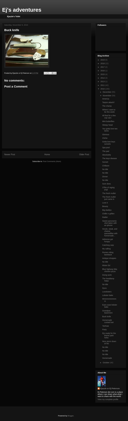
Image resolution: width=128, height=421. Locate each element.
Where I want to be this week (108, 111)
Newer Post (9, 154)
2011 (103, 85)
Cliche (104, 138)
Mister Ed (106, 265)
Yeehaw (105, 326)
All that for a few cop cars (109, 116)
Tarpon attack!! (108, 102)
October (106, 363)
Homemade (107, 358)
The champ (107, 106)
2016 (103, 71)
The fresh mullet (109, 193)
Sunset (105, 162)
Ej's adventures (21, 10)
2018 (103, 63)
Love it (105, 203)
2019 (103, 60)
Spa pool (106, 147)
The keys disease (109, 158)
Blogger (70, 416)
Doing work (107, 275)
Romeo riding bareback (107, 253)
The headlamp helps (108, 279)
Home (47, 154)
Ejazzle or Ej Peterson (110, 388)
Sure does (106, 184)
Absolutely (106, 155)
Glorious (105, 134)
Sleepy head (107, 125)
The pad (105, 151)
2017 (103, 67)
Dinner (105, 177)
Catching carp (108, 245)
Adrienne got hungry (107, 240)
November (107, 96)
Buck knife (11, 30)
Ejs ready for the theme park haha (109, 335)
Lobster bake (107, 295)
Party (104, 329)
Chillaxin (105, 166)
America (105, 99)
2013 (103, 81)
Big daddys (106, 210)
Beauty (105, 206)
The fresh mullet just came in (109, 198)
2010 (103, 89)
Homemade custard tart (108, 321)
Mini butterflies (108, 121)
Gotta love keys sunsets (108, 143)
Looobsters (106, 292)
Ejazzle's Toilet (13, 16)
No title (105, 169)
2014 (103, 78)
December (107, 92)
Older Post (84, 154)
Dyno (104, 288)
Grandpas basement (107, 312)
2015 (103, 74)
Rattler (105, 217)
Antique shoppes (109, 258)
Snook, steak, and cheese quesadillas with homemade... (109, 232)
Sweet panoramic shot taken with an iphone (109, 223)
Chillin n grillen (108, 214)
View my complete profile (108, 399)
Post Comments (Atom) (52, 161)
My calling (106, 249)
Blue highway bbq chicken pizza (109, 270)
